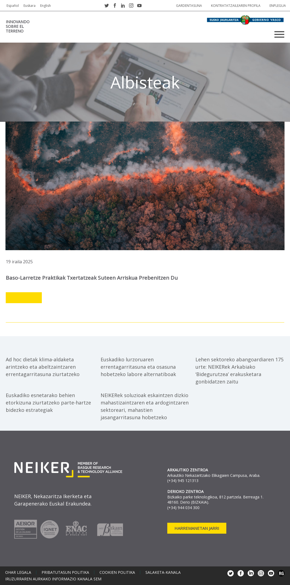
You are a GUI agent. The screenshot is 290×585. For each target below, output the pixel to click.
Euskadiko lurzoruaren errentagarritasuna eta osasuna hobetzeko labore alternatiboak (138, 366)
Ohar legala (18, 572)
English (45, 5)
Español (13, 5)
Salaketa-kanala (163, 572)
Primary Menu (279, 34)
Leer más (23, 298)
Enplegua (278, 5)
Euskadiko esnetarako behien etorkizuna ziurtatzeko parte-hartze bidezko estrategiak (48, 402)
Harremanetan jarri (196, 528)
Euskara (30, 5)
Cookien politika (117, 572)
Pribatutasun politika (65, 572)
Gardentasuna (189, 5)
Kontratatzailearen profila (235, 5)
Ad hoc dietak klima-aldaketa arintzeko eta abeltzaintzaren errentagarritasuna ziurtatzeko (43, 366)
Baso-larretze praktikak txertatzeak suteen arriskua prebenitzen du (92, 277)
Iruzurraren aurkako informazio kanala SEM (53, 579)
